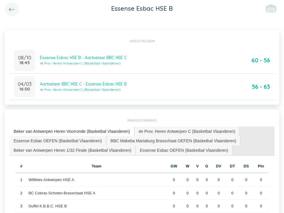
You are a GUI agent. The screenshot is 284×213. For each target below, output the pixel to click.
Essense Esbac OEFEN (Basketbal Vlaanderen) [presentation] (58, 140)
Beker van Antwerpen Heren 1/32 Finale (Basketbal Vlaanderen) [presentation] (72, 150)
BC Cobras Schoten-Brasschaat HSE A (61, 193)
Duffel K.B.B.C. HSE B (47, 206)
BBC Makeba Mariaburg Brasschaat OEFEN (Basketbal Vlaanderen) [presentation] (173, 140)
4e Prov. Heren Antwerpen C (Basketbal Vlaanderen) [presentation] (187, 131)
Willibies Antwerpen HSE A (51, 180)
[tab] (71, 131)
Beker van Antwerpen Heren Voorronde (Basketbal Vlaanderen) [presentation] (72, 131)
